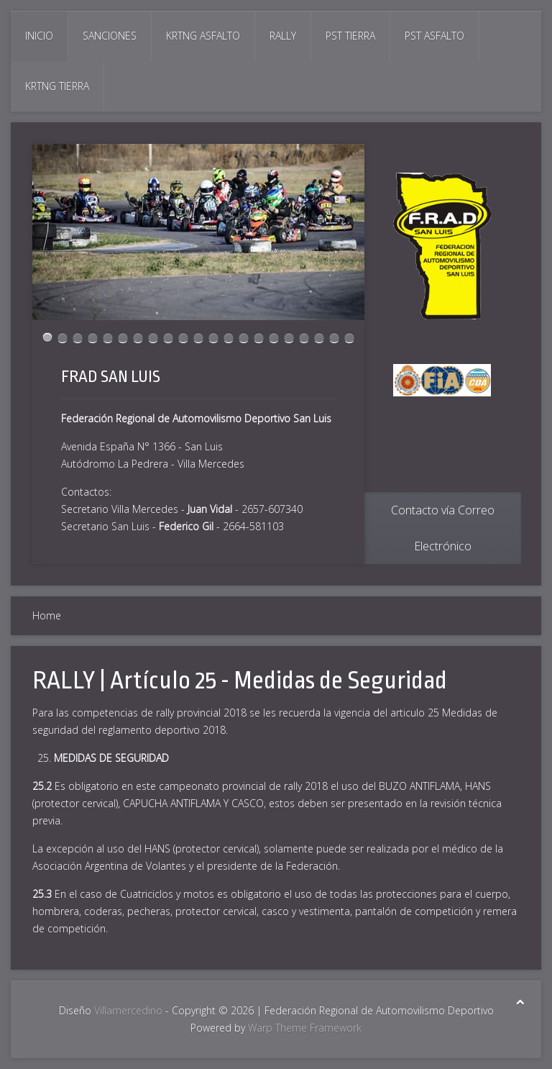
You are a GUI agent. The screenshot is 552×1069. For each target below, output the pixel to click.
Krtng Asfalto (203, 35)
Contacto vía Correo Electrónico (442, 528)
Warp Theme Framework (305, 1027)
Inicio (39, 35)
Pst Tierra (350, 35)
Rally (283, 35)
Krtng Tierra (57, 86)
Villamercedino (128, 1010)
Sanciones (110, 35)
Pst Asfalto (434, 35)
